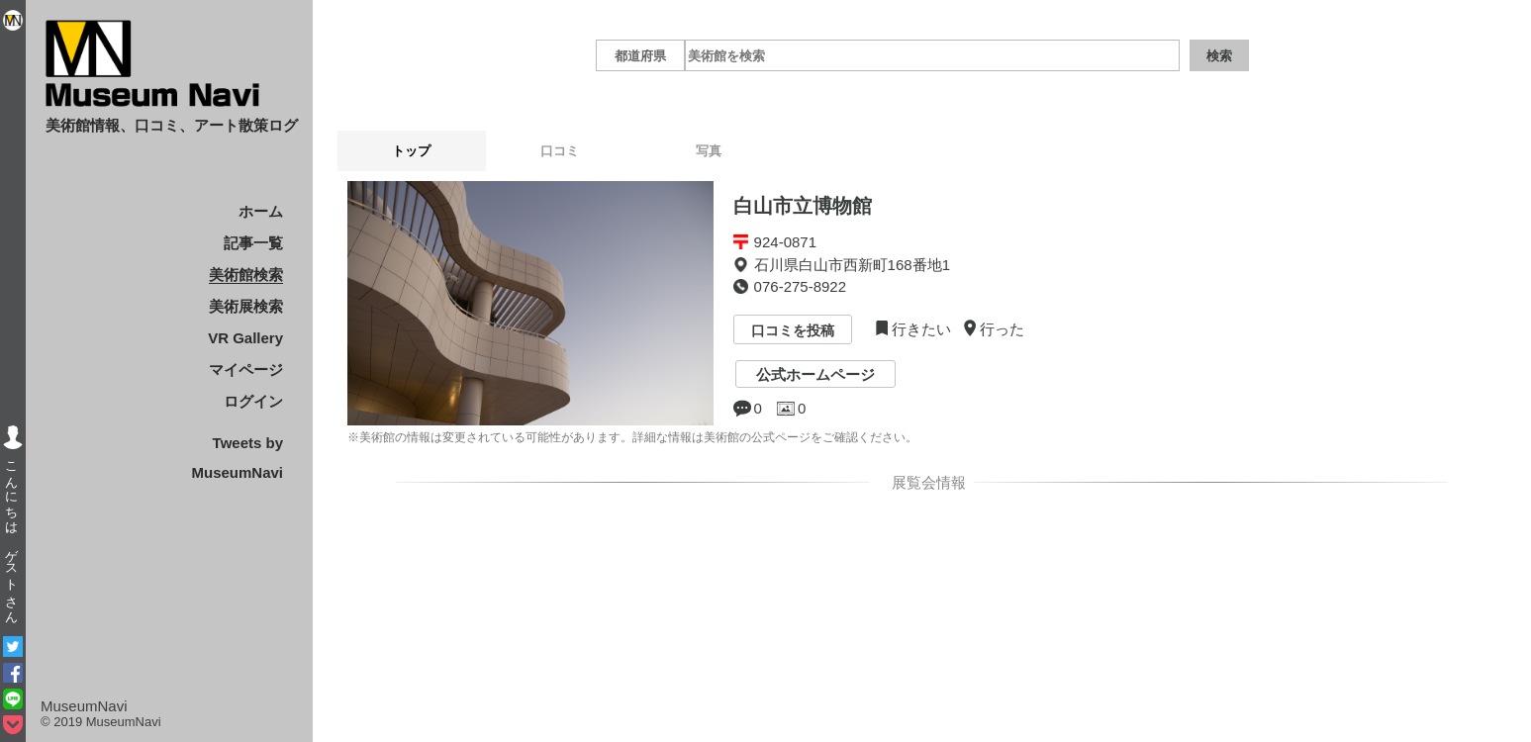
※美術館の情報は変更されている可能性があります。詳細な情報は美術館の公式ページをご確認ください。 (632, 437)
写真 (708, 150)
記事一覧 (253, 242)
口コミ (559, 150)
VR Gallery (245, 337)
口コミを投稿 (792, 331)
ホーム (261, 211)
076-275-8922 (800, 286)
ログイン (253, 401)
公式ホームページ (815, 374)
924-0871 (785, 241)
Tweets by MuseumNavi (237, 457)
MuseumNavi (84, 705)
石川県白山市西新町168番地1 (852, 264)
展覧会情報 (925, 482)
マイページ (246, 369)
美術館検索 (246, 274)
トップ (411, 150)
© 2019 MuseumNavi (101, 721)
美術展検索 (246, 306)
